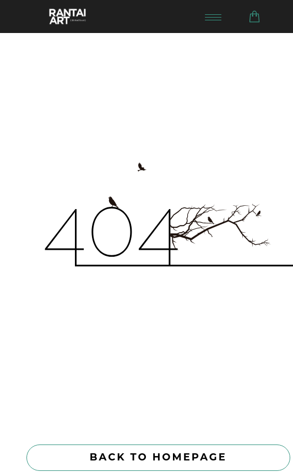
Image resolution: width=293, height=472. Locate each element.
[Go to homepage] (119, 16)
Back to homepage (158, 457)
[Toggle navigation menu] (213, 16)
